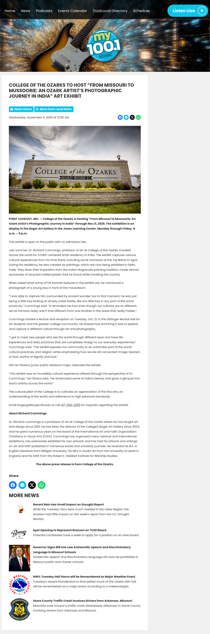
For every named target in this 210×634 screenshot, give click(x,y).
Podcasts (44, 10)
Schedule (141, 10)
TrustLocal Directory (110, 10)
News (25, 10)
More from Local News (56, 109)
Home (10, 10)
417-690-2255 (70, 405)
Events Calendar (72, 10)
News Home (23, 109)
